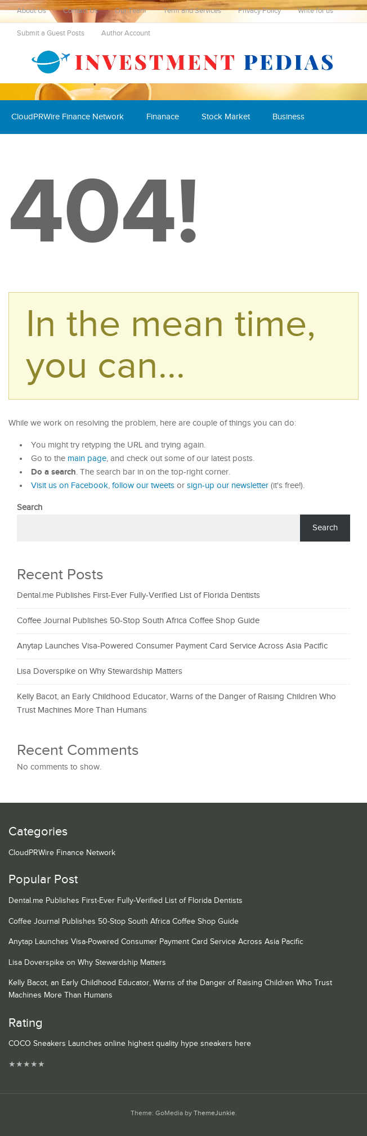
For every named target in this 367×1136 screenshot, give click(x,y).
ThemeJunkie (214, 1113)
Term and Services (192, 11)
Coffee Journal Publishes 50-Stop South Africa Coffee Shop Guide (138, 620)
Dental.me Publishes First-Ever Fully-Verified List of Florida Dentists (138, 595)
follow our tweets (143, 485)
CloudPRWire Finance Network (67, 117)
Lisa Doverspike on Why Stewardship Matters (99, 671)
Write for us (315, 11)
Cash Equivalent (97, 150)
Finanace (162, 117)
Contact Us (80, 11)
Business (288, 117)
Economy (28, 150)
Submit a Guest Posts (50, 33)
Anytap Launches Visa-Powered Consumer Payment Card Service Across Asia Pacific (172, 646)
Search (29, 507)
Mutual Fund (171, 150)
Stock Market (226, 117)
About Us (31, 11)
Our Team (130, 11)
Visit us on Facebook (69, 485)
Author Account (125, 33)
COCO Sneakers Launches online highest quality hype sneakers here (129, 1043)
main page (87, 458)
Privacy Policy (259, 11)
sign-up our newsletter (227, 485)
